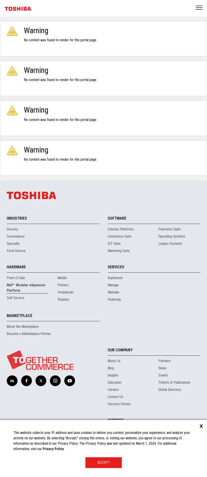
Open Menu (199, 8)
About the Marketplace (23, 326)
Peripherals (65, 292)
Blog (111, 368)
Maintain (113, 292)
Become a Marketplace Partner (29, 334)
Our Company (120, 350)
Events (163, 375)
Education (114, 382)
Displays (63, 299)
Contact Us (115, 397)
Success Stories (119, 404)
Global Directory (169, 389)
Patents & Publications (174, 382)
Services (116, 267)
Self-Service (15, 298)
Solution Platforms (121, 229)
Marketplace (19, 315)
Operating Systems (171, 236)
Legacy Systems (170, 243)
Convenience (16, 236)
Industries (17, 218)
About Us (114, 361)
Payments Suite (169, 229)
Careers (113, 389)
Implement (115, 278)
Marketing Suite (119, 251)
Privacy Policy (53, 449)
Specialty (13, 243)
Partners (164, 361)
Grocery (12, 229)
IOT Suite (114, 243)
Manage (113, 285)
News (162, 368)
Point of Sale (16, 278)
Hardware (16, 267)
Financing (114, 299)
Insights (113, 375)
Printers (63, 285)
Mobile (62, 278)
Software (117, 218)
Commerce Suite (119, 236)
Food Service (16, 251)
